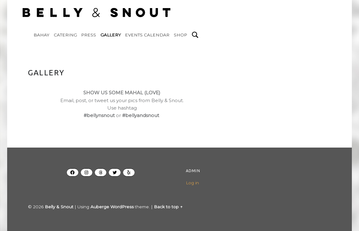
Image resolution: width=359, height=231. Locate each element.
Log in (192, 182)
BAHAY (41, 34)
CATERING (65, 34)
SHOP (180, 34)
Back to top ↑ (168, 206)
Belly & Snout (59, 206)
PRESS (88, 34)
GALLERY (110, 34)
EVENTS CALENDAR (147, 34)
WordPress (122, 206)
